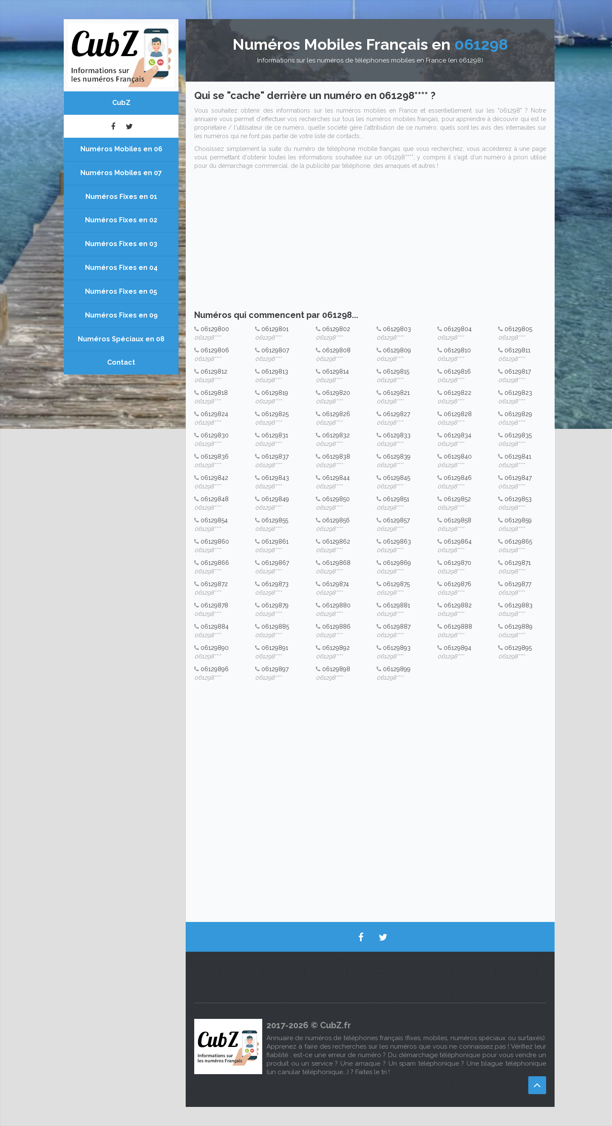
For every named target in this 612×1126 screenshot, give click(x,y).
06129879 (275, 605)
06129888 (458, 626)
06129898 (336, 669)
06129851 (396, 499)
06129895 (518, 647)
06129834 (457, 435)
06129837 (275, 456)
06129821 (396, 392)
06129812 (214, 371)
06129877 (517, 584)
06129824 (214, 414)
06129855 (274, 520)
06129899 (397, 669)
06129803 (397, 329)
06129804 (458, 329)
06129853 (518, 499)
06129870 (457, 562)
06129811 (517, 350)
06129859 (518, 520)
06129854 (214, 520)
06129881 (396, 605)
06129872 (214, 584)
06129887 (397, 626)
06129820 (336, 392)
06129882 (458, 605)
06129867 (275, 562)
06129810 (457, 350)
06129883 (518, 605)
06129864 (458, 541)
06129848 (215, 499)
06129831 (274, 435)
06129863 (397, 541)
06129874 (335, 584)
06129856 (336, 520)
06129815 (396, 371)
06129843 (275, 477)
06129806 (215, 350)
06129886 (336, 626)
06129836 (215, 456)
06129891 (274, 647)
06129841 (517, 456)
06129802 (336, 329)
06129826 (336, 414)
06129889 (518, 626)
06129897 (275, 669)
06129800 (215, 329)
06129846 (458, 477)
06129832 (336, 435)
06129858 (457, 520)
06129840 (458, 456)
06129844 (336, 477)
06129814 (335, 371)
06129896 (215, 669)
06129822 (457, 392)
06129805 (518, 329)
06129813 (274, 371)
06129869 (397, 562)
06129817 (517, 371)
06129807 (275, 350)
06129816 (457, 371)
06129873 (275, 584)
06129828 (458, 414)
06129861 (275, 541)
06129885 (275, 626)
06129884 (215, 626)
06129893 (397, 647)
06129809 (397, 350)
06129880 (336, 605)
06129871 (517, 562)
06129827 (396, 414)
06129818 (214, 392)
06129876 (457, 584)
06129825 (275, 414)
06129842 (214, 477)
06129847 (518, 477)
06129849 (275, 499)
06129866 (215, 562)
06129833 (397, 435)
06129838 (336, 456)
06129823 (518, 392)
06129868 (336, 562)
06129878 (214, 605)
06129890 (215, 647)
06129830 (215, 435)
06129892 (336, 647)
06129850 (336, 499)
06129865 (518, 541)
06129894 (457, 647)
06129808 (336, 350)
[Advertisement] (370, 242)
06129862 (336, 541)
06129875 (396, 584)
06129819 (274, 392)
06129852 (457, 499)
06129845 (396, 477)
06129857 (396, 520)
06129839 (397, 456)
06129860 (215, 541)
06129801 (275, 329)
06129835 (518, 435)
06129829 (518, 414)
